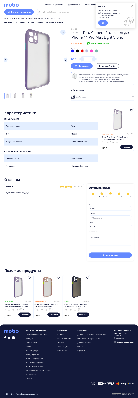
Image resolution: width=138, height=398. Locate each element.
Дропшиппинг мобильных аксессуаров (91, 335)
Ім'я (90, 204)
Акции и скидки (91, 5)
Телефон (92, 213)
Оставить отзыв (110, 255)
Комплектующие (32, 351)
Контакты (60, 343)
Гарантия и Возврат (63, 339)
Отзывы (40, 22)
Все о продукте (10, 23)
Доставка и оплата (84, 343)
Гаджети (29, 378)
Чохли (28, 347)
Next (65, 60)
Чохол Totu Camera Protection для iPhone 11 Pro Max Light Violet (115, 138)
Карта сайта (81, 351)
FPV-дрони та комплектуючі (36, 335)
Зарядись (29, 339)
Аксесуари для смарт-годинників (38, 371)
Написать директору (124, 342)
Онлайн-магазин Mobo (11, 18)
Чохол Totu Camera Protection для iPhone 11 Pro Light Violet (16, 305)
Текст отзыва (93, 232)
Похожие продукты (54, 22)
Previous (6, 60)
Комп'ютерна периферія (35, 363)
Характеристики (27, 23)
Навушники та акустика (35, 367)
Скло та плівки (31, 343)
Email (91, 223)
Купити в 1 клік (107, 66)
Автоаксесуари (31, 374)
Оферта (80, 347)
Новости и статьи (62, 351)
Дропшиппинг (74, 5)
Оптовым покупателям (54, 5)
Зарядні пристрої (32, 355)
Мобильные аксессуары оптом (88, 339)
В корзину (82, 66)
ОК (103, 23)
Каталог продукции (19, 12)
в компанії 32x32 (126, 394)
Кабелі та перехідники (34, 359)
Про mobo (60, 335)
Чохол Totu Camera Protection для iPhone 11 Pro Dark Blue (75, 305)
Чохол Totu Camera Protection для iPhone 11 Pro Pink (45, 305)
